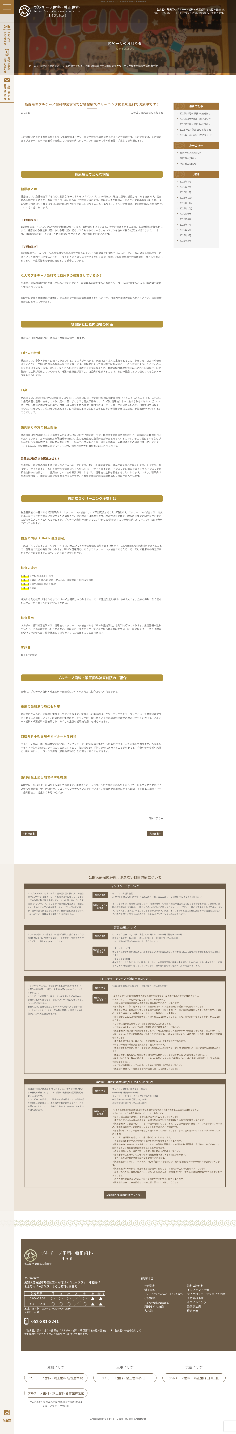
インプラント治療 (198, 1290)
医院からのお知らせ (190, 153)
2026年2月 (185, 187)
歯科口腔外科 (195, 1285)
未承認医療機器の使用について (125, 1195)
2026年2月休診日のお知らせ (195, 124)
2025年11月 (186, 203)
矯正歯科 (164, 1292)
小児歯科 (157, 1300)
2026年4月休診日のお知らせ (195, 113)
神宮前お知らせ (188, 163)
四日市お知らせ (188, 158)
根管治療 (192, 1310)
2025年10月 (186, 208)
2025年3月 (185, 235)
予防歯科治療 (195, 1298)
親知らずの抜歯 (154, 1306)
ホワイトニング (196, 1302)
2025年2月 (185, 240)
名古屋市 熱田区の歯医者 (38, 1263)
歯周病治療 (194, 1306)
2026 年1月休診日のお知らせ (195, 129)
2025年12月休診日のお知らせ (196, 135)
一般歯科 (149, 1285)
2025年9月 (185, 213)
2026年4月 (185, 181)
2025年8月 (185, 219)
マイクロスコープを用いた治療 (206, 1294)
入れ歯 (148, 1310)
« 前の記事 (29, 833)
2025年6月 (185, 230)
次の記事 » (155, 833)
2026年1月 (185, 192)
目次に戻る (155, 818)
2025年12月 (186, 197)
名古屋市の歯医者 (98, 1418)
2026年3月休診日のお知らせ (195, 119)
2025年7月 (185, 224)
